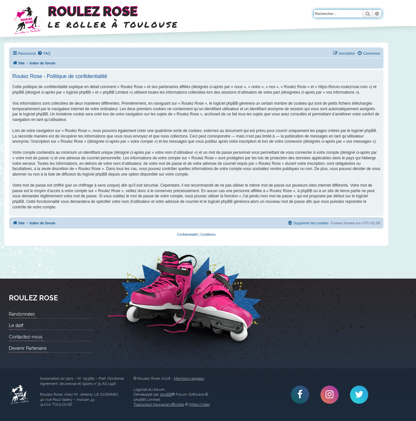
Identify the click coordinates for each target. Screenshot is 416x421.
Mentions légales (189, 378)
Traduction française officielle (159, 404)
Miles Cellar (199, 404)
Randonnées (22, 314)
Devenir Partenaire (27, 348)
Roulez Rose (19, 394)
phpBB (166, 394)
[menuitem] (43, 53)
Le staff (16, 325)
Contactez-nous (25, 336)
